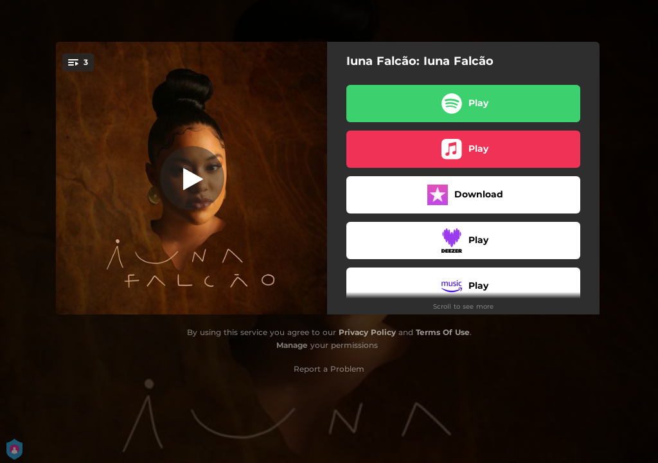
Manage (292, 345)
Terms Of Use (443, 332)
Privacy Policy (367, 332)
